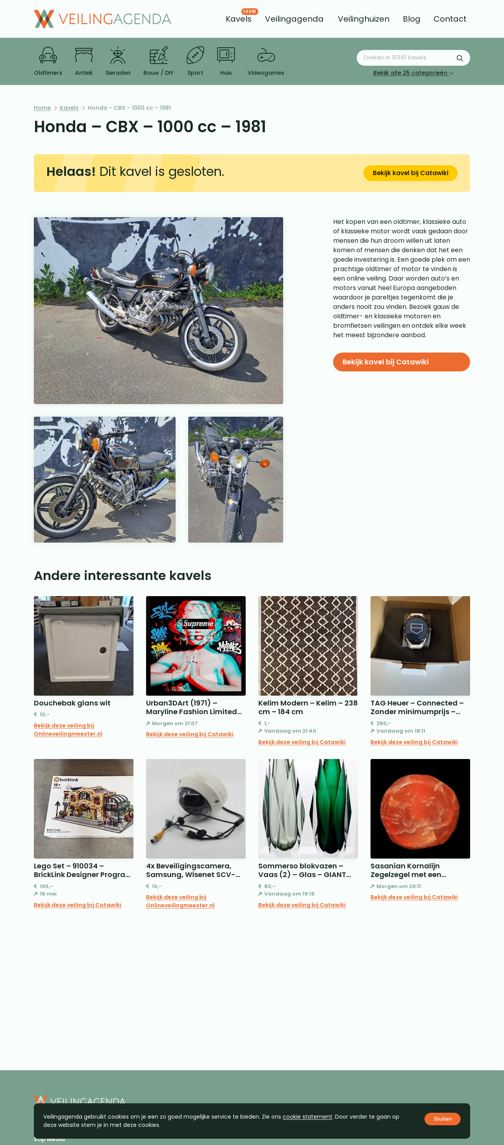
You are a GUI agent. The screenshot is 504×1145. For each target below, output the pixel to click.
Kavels (69, 108)
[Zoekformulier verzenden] (460, 58)
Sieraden (118, 61)
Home (42, 108)
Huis (226, 61)
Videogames (266, 61)
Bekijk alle (413, 73)
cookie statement (307, 1117)
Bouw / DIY (158, 61)
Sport (195, 61)
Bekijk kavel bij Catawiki (410, 172)
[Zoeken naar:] (413, 58)
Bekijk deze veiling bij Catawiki (189, 734)
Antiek (84, 61)
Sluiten (443, 1119)
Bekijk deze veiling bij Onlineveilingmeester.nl (68, 730)
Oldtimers (48, 61)
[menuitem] (238, 19)
